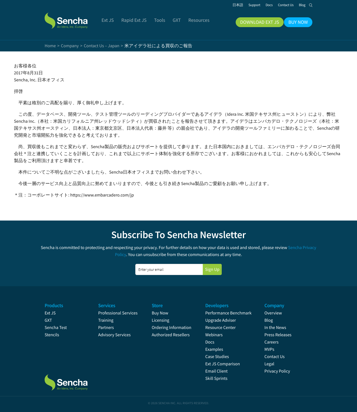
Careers (271, 342)
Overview (273, 313)
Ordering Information (171, 327)
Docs (209, 342)
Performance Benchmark (228, 313)
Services (106, 305)
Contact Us (274, 356)
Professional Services (118, 313)
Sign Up (212, 269)
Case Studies (217, 356)
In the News (275, 327)
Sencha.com (73, 18)
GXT (48, 320)
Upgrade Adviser (220, 320)
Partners (106, 327)
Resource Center (220, 327)
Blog (268, 320)
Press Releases (277, 335)
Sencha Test (56, 327)
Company (274, 305)
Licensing (160, 320)
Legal (269, 364)
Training (106, 320)
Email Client (216, 371)
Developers (216, 305)
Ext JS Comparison (222, 364)
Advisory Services (114, 335)
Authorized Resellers (171, 335)
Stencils (52, 335)
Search (311, 5)
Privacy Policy (277, 371)
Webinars (214, 335)
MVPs (269, 349)
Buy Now (160, 313)
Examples (214, 349)
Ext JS (50, 313)
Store (157, 305)
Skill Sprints (216, 378)
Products (54, 305)
